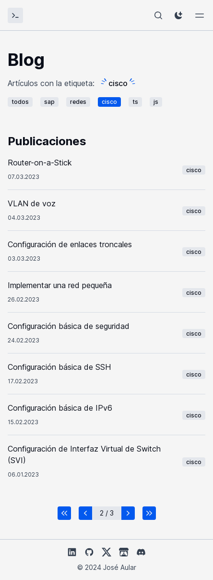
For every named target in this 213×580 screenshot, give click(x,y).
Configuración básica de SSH (59, 367)
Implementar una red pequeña (60, 285)
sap (49, 101)
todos (20, 101)
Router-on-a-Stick (40, 162)
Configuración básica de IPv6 (60, 408)
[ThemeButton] (178, 15)
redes (78, 101)
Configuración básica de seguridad (69, 326)
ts (135, 101)
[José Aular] (15, 15)
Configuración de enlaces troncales (70, 244)
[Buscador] (158, 15)
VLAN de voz (32, 203)
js (156, 101)
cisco (109, 101)
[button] (64, 513)
